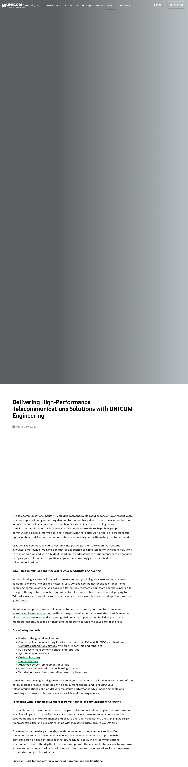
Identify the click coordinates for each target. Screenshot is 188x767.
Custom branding (29, 657)
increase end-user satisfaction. (32, 613)
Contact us (176, 5)
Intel (38, 735)
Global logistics (28, 661)
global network (69, 617)
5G (72, 524)
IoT (82, 524)
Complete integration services (37, 645)
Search (158, 5)
